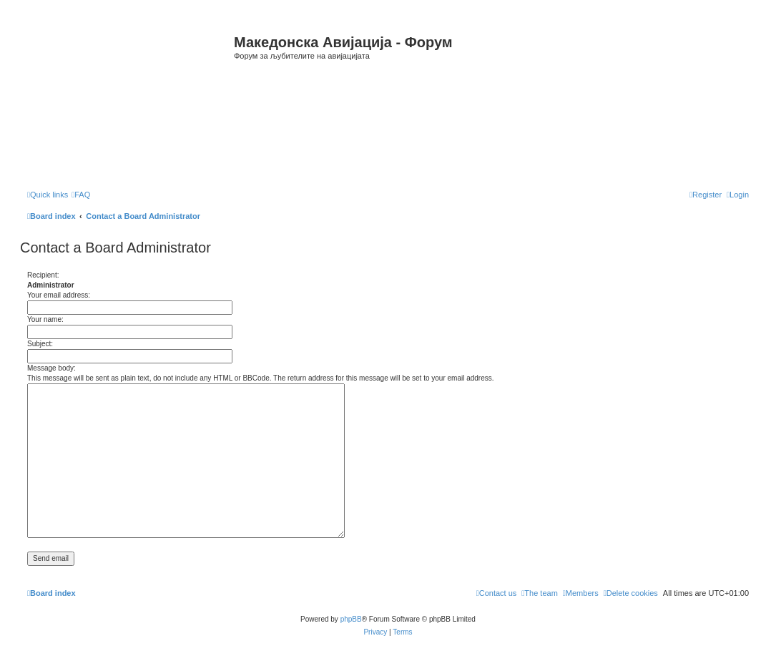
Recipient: (43, 275)
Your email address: (58, 295)
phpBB (351, 619)
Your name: (45, 319)
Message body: (51, 368)
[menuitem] (81, 194)
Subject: (40, 344)
